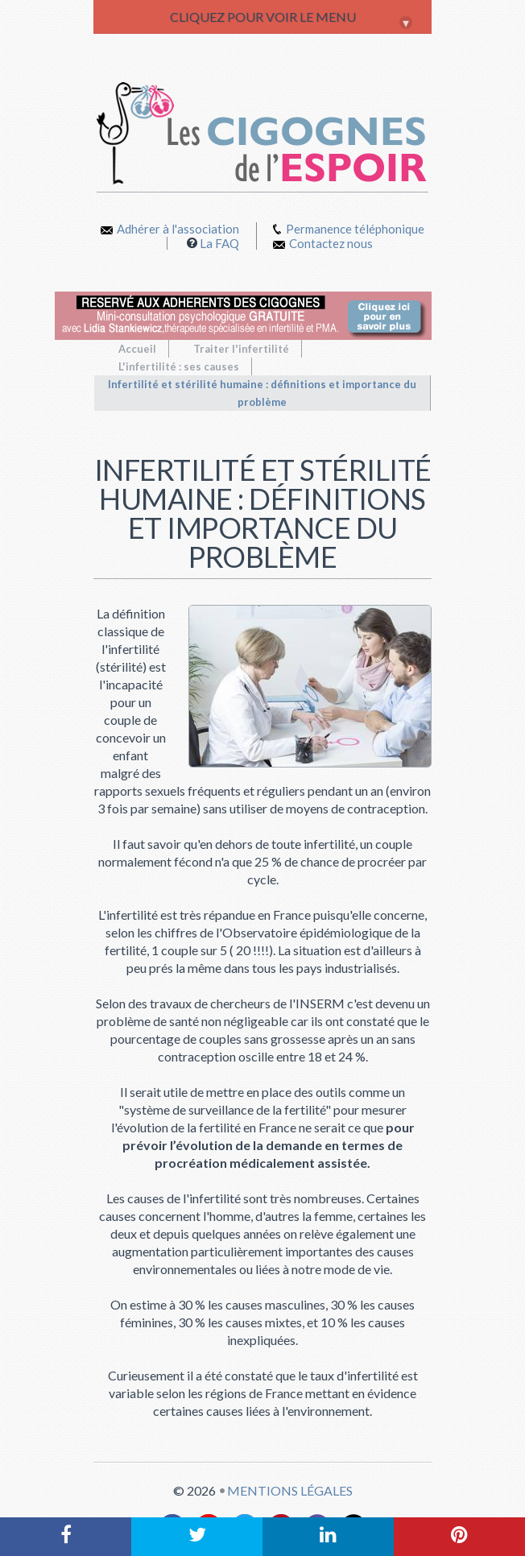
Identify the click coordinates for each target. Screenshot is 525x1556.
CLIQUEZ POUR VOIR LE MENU (291, 19)
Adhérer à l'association (170, 228)
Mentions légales (290, 1490)
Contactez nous (323, 243)
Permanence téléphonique (355, 228)
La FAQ (219, 243)
